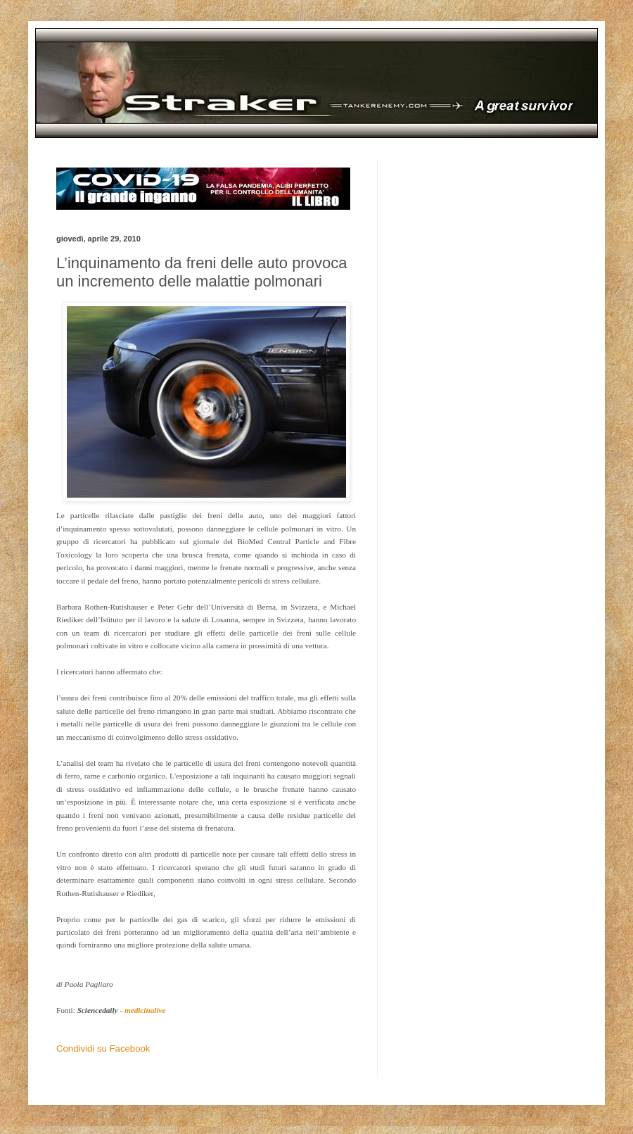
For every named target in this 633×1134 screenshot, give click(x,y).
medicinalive (145, 1010)
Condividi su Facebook (103, 1048)
